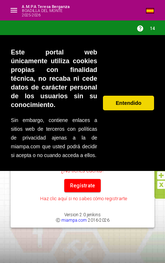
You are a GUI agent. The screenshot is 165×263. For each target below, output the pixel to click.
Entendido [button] (128, 103)
